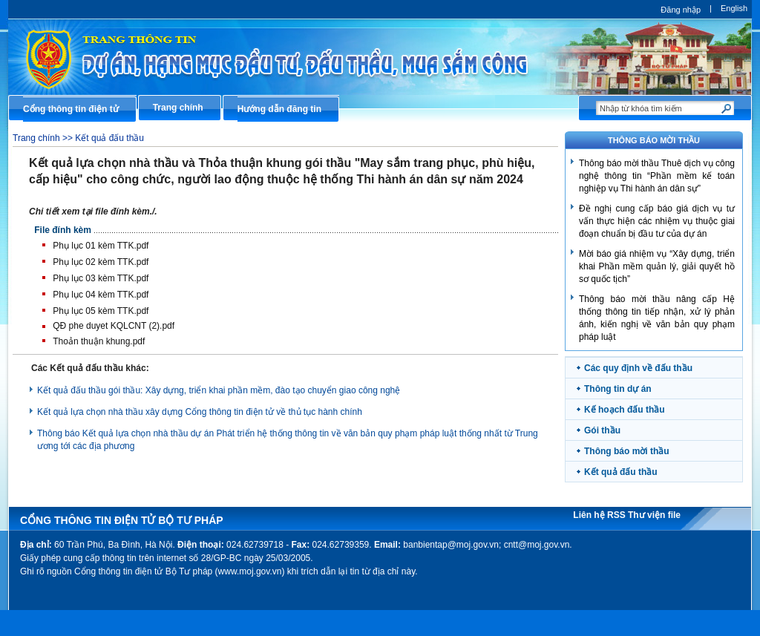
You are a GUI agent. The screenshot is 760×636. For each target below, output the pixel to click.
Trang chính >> (44, 138)
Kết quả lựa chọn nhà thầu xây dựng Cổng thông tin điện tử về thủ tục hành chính (199, 412)
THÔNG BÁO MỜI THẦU (654, 140)
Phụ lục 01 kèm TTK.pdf (100, 245)
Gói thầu (602, 430)
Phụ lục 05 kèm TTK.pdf (100, 311)
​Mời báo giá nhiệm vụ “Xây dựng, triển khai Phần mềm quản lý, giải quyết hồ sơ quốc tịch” (657, 266)
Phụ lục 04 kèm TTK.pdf (100, 294)
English (734, 8)
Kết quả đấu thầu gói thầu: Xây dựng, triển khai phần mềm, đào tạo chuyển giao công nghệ (218, 390)
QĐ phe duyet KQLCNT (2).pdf (113, 326)
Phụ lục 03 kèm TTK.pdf (100, 278)
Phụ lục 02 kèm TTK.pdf (100, 262)
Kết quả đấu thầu (109, 138)
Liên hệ (590, 515)
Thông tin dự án (618, 389)
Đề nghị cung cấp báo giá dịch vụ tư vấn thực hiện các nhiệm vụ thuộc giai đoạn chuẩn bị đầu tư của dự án (657, 221)
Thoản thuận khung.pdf (99, 341)
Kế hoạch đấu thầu (624, 409)
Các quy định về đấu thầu (638, 368)
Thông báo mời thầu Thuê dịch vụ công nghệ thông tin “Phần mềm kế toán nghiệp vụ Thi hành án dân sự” (657, 176)
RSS (617, 515)
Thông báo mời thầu (626, 451)
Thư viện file (654, 515)
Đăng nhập (681, 9)
